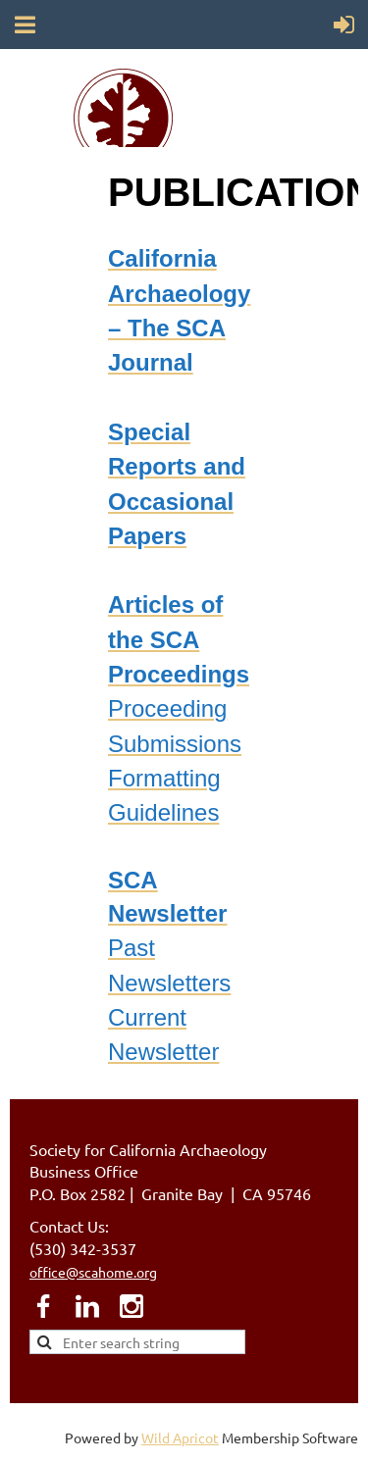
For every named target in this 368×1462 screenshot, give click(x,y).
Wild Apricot (180, 1437)
